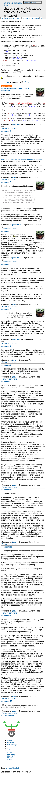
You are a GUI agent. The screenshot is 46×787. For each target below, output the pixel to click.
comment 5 (6, 276)
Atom (9, 91)
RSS (3, 91)
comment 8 (6, 376)
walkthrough (12, 756)
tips (8, 758)
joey (14, 186)
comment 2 (6, 139)
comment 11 (6, 558)
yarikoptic (16, 133)
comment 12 (6, 627)
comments (11, 766)
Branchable (35, 18)
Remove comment (9, 137)
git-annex (8, 3)
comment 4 (6, 243)
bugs (9, 760)
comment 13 (6, 712)
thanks (9, 770)
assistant (10, 754)
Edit (2, 18)
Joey (27, 87)
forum (9, 764)
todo (9, 762)
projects (18, 3)
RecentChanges (10, 18)
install (9, 752)
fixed (7, 87)
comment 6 (6, 321)
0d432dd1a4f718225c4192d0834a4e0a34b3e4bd (21, 168)
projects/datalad (12, 779)
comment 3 (6, 190)
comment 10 (6, 501)
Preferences (26, 18)
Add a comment (7, 727)
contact (10, 768)
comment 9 (6, 393)
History (19, 18)
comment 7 (6, 358)
